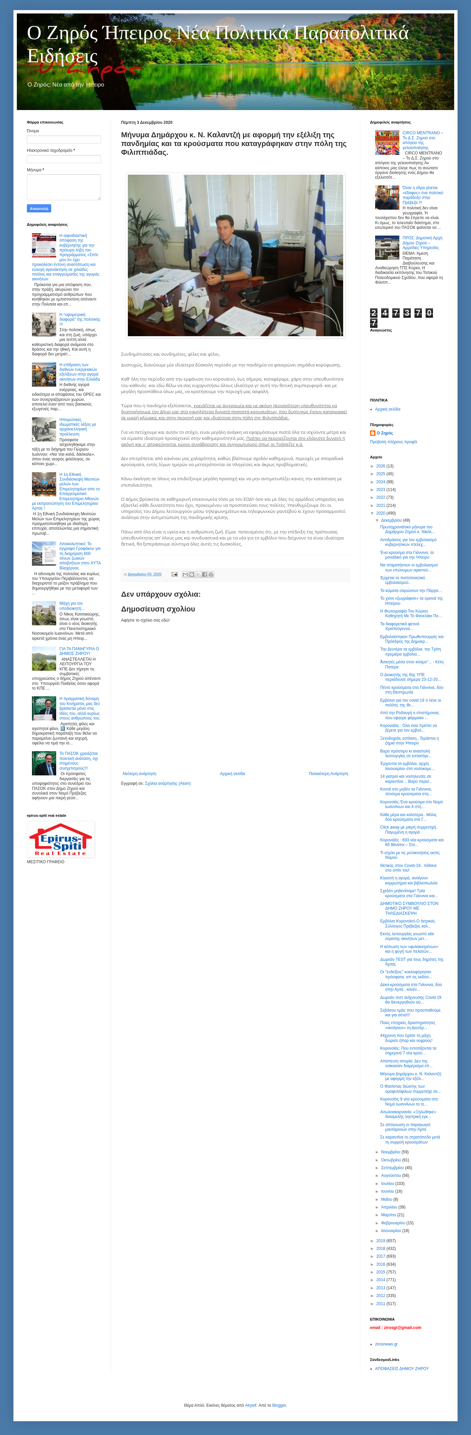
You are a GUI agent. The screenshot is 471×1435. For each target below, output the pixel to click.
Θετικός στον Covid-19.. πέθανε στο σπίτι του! (408, 868)
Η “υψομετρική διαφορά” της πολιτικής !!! (80, 319)
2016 (381, 1264)
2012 (381, 1295)
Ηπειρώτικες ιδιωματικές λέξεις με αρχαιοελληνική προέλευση (78, 426)
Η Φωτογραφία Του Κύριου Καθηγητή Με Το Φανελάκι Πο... (411, 613)
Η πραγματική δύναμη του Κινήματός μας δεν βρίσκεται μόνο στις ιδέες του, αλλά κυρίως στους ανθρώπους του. (80, 708)
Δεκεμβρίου (392, 520)
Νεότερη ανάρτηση (139, 773)
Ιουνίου (388, 1191)
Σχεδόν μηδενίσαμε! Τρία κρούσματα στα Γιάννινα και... (409, 893)
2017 (381, 1256)
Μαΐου (387, 1199)
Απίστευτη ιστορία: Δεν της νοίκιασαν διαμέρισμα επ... (406, 1063)
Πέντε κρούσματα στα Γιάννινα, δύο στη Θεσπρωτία (411, 690)
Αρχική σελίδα (232, 773)
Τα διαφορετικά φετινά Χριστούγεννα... (399, 626)
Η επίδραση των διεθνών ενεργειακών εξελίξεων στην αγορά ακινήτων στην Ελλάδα (80, 372)
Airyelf (250, 1405)
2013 (381, 1288)
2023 (381, 489)
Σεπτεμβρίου (393, 1167)
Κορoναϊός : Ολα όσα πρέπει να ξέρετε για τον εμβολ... (408, 728)
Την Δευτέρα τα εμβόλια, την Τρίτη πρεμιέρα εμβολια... (410, 651)
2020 (381, 513)
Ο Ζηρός (385, 433)
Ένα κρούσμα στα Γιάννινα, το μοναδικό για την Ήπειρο (407, 555)
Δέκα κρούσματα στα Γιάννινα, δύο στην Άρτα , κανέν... (411, 987)
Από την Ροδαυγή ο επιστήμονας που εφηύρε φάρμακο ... (409, 715)
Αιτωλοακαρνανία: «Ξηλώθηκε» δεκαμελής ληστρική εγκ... (408, 1114)
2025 (381, 473)
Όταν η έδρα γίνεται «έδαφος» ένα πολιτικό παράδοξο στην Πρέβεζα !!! (423, 195)
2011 (381, 1303)
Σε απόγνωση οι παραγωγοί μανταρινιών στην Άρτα (405, 1127)
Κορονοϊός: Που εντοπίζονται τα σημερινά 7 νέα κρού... (408, 1050)
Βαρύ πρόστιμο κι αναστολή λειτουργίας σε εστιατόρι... (405, 753)
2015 (381, 1272)
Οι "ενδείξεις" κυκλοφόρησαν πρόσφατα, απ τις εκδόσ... (406, 974)
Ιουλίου (388, 1183)
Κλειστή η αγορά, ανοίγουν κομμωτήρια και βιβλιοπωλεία (408, 880)
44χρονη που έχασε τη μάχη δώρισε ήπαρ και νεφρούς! (406, 1038)
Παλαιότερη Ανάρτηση (328, 773)
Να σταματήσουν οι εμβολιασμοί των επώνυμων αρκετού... (409, 567)
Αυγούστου (391, 1175)
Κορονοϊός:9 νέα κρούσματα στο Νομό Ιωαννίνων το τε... (409, 1101)
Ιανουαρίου (391, 1230)
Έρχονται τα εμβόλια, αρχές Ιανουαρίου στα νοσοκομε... (407, 766)
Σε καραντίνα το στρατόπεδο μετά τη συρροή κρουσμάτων (410, 1139)
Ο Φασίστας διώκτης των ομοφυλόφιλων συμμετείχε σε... (410, 1088)
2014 (381, 1280)
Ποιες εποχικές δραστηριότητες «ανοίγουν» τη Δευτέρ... (407, 1025)
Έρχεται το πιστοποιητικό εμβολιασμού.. (402, 580)
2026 (381, 466)
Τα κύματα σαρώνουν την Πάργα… (411, 590)
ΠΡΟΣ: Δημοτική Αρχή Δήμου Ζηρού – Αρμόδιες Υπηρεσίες (422, 243)
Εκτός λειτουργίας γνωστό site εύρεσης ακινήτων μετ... (407, 936)
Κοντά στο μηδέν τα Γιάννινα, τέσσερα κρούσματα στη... (406, 791)
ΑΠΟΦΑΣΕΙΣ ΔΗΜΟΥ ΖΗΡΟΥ (402, 1368)
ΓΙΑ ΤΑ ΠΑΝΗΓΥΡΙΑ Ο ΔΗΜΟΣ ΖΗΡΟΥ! (79, 651)
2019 (381, 1240)
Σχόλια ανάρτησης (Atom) (168, 783)
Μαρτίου (389, 1215)
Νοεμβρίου (391, 1152)
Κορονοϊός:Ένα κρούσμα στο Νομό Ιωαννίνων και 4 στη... (411, 804)
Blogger (279, 1405)
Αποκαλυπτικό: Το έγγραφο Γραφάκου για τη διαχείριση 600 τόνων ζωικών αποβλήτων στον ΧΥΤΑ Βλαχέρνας (80, 555)
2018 (381, 1248)
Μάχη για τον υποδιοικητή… (72, 605)
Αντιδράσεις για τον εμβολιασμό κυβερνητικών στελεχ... (408, 542)
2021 (381, 505)
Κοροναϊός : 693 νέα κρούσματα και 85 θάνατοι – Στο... (412, 842)
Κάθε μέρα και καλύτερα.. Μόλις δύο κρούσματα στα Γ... (408, 817)
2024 (381, 482)
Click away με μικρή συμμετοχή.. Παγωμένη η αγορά (409, 829)
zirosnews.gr (386, 1344)
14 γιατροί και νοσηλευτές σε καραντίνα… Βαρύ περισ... (406, 778)
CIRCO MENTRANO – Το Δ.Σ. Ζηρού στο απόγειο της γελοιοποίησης (423, 140)
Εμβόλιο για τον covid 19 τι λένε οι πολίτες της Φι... (410, 702)
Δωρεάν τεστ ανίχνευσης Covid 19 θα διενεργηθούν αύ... (410, 1000)
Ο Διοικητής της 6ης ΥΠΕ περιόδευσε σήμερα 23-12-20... (410, 677)
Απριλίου (389, 1207)
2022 (381, 497)
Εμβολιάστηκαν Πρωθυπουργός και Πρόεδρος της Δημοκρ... (411, 639)
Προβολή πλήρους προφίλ (393, 442)
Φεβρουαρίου (393, 1223)
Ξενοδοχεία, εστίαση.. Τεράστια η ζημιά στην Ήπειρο (409, 740)
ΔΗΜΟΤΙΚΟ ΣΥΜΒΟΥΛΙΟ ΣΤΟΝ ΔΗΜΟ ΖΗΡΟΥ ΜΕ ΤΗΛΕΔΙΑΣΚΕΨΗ (409, 908)
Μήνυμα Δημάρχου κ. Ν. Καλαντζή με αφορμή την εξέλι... (410, 1076)
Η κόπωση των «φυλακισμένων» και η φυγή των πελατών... (409, 949)
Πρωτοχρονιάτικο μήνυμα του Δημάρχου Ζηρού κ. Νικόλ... (407, 529)
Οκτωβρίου (391, 1160)
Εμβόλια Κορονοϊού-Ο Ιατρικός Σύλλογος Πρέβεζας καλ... (407, 923)
